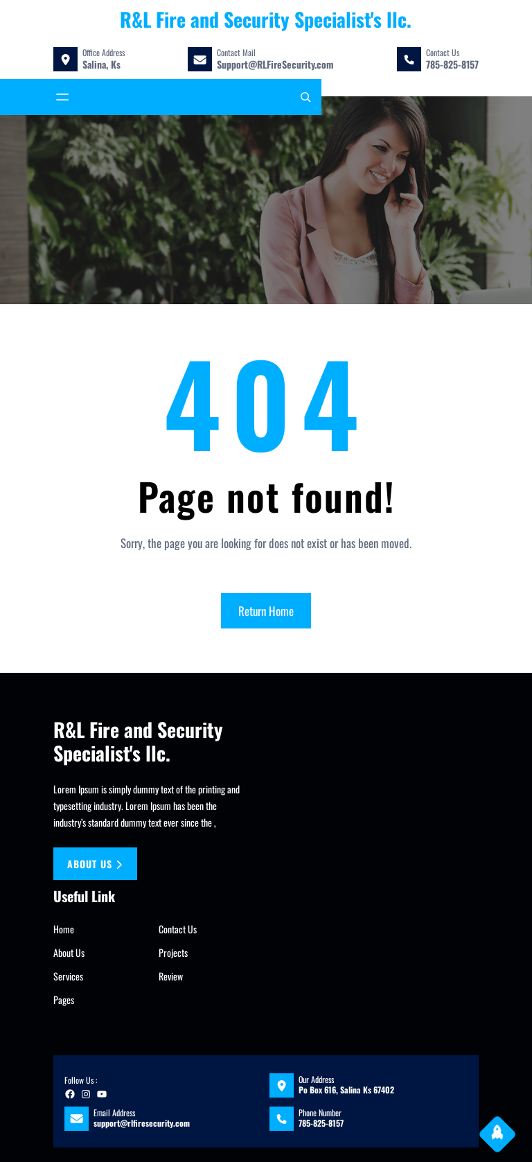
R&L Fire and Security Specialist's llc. (265, 19)
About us (95, 863)
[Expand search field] (305, 97)
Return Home (266, 610)
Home (63, 929)
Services (68, 976)
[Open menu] (62, 97)
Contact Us (178, 929)
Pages (63, 999)
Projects (173, 952)
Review (171, 976)
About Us (69, 952)
